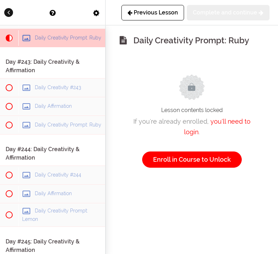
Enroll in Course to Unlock (192, 159)
